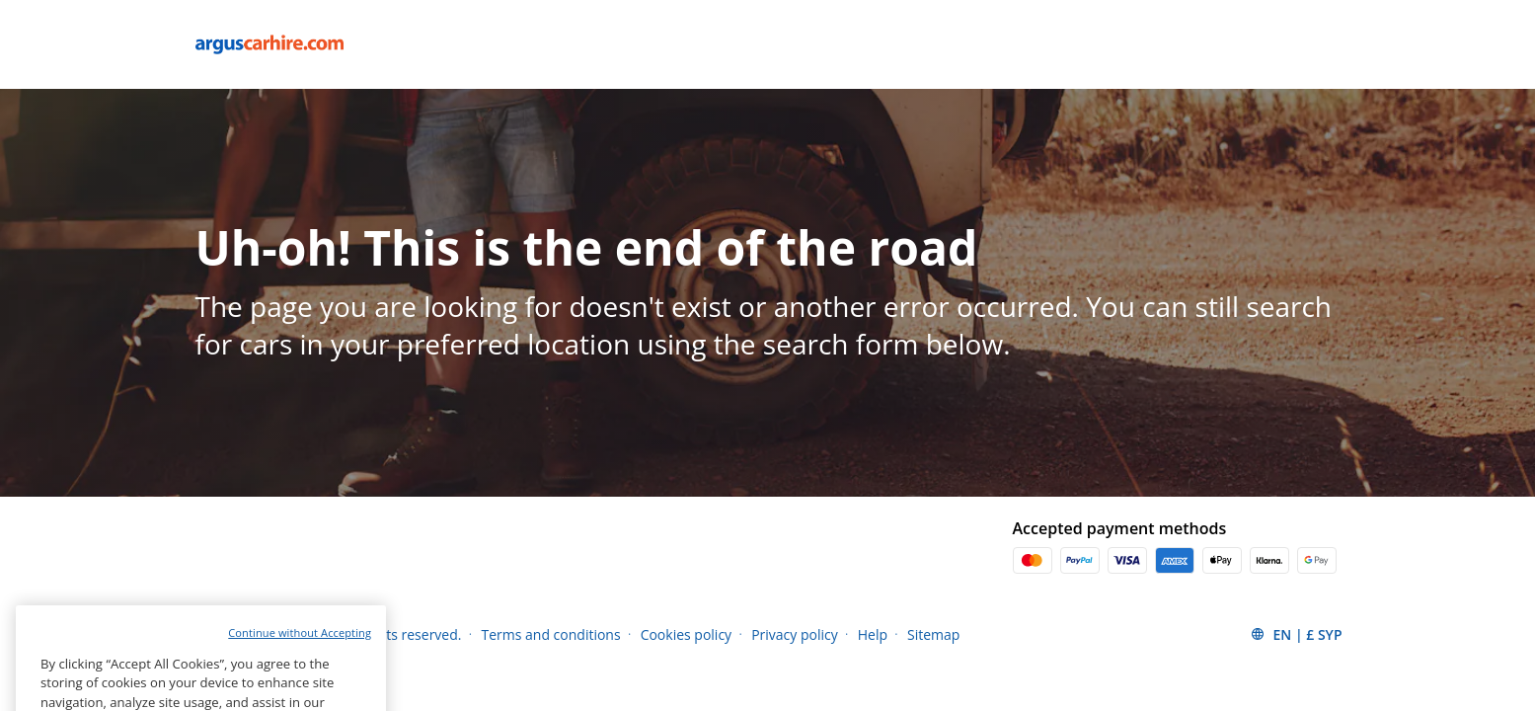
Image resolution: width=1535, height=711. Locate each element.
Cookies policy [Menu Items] (686, 634)
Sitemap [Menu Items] (933, 634)
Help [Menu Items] (872, 634)
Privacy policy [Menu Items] (794, 634)
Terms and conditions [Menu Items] (550, 634)
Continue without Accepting (299, 656)
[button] (1296, 634)
